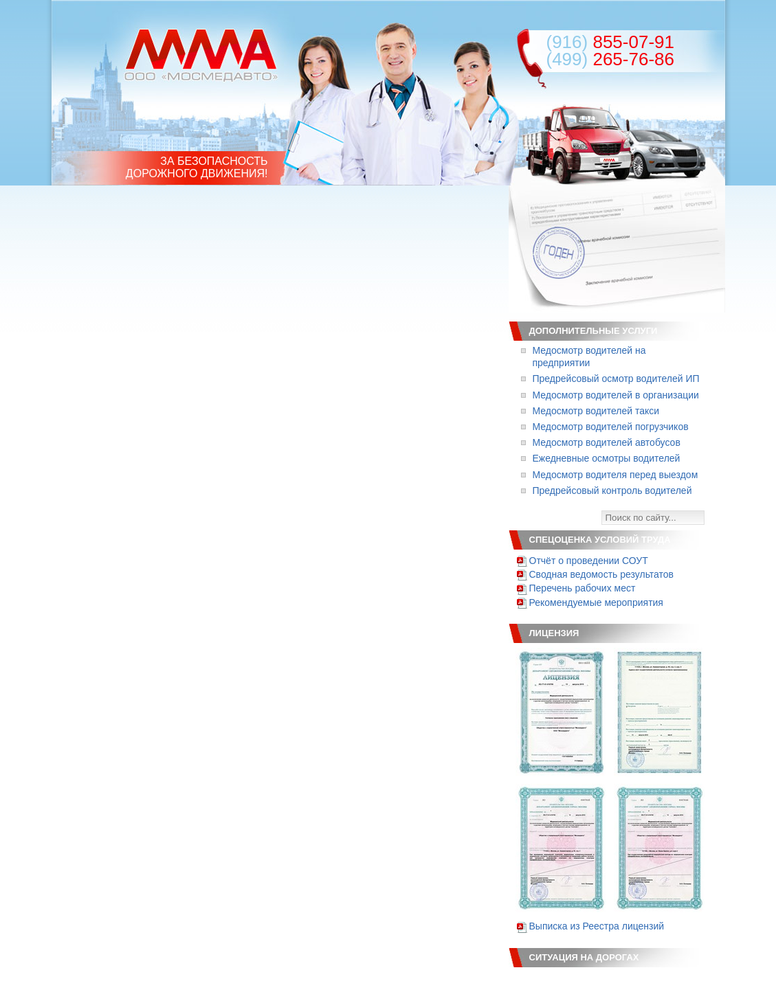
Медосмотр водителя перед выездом (615, 474)
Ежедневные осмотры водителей (606, 458)
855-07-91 (610, 42)
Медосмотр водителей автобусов (606, 442)
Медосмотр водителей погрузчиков (611, 426)
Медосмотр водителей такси (596, 410)
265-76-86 (610, 59)
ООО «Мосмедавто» (201, 55)
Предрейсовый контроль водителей (612, 490)
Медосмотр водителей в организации (616, 395)
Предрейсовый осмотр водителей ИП (616, 378)
